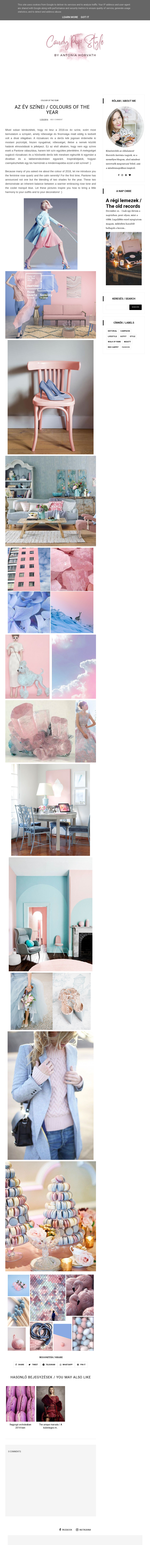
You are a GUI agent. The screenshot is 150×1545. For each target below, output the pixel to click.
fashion (126, 347)
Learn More (70, 17)
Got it (85, 17)
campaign (125, 331)
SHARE (19, 1365)
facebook (65, 1530)
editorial (112, 331)
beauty (127, 342)
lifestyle (112, 336)
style (132, 336)
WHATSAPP (66, 1365)
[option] (20, 1409)
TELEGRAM (49, 1365)
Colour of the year (50, 100)
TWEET (33, 1365)
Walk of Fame (114, 342)
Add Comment (56, 120)
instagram (83, 1530)
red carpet (113, 347)
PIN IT (81, 1365)
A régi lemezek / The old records (124, 203)
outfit (123, 336)
